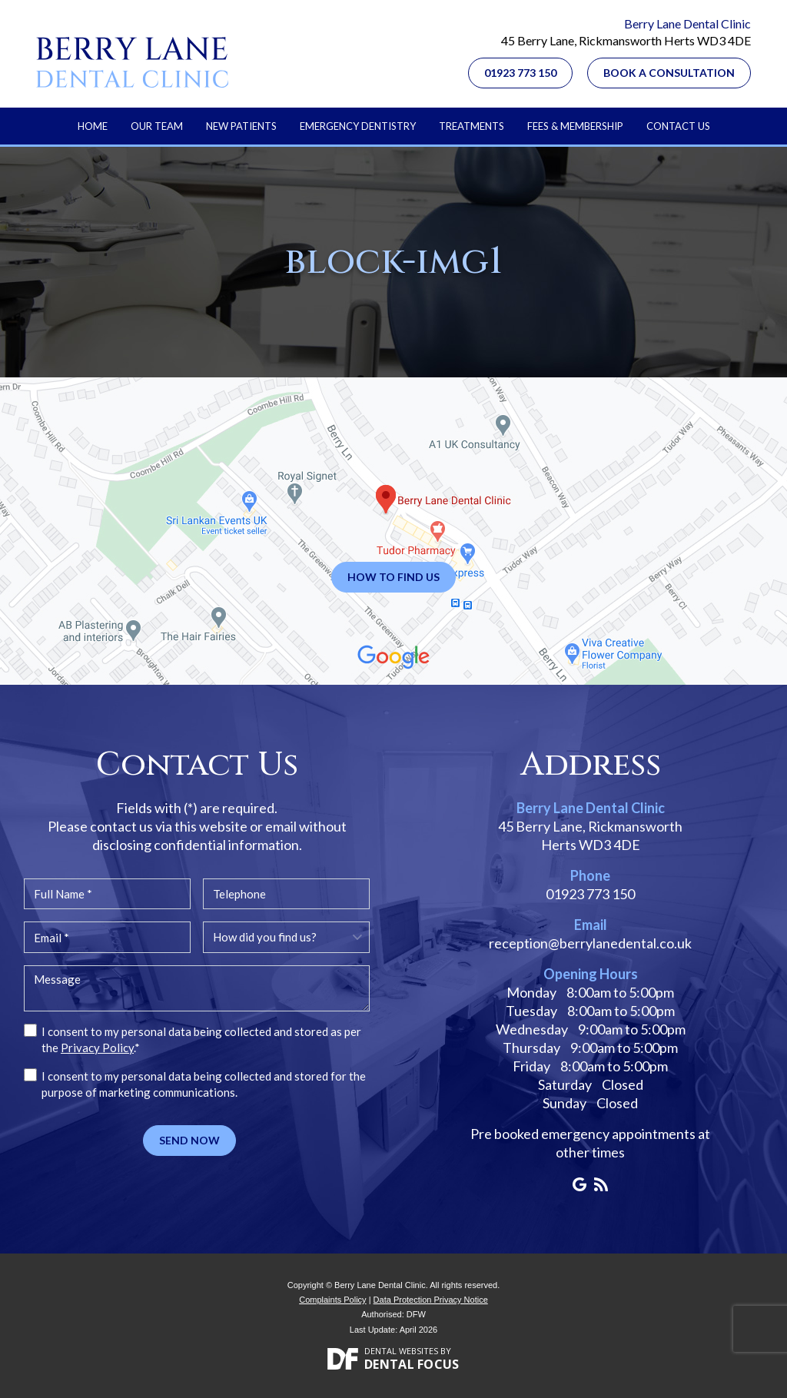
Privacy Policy (97, 1047)
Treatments (471, 126)
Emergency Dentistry (358, 126)
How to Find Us (393, 576)
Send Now (189, 1140)
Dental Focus (412, 1364)
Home (93, 126)
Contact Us (678, 126)
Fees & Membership (575, 126)
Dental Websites (401, 1350)
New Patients (241, 126)
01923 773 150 (520, 72)
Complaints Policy (332, 1299)
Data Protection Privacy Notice (431, 1299)
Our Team (157, 126)
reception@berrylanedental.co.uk (590, 943)
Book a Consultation (669, 72)
